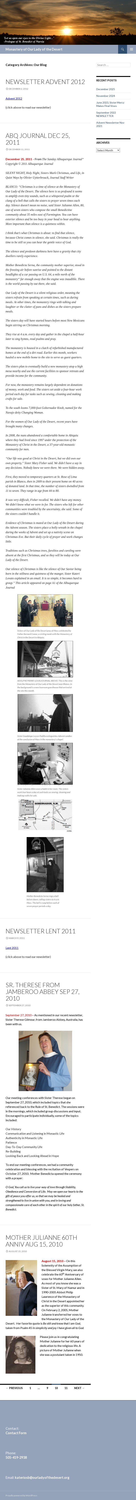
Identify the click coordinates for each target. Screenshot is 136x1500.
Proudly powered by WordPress (21, 1495)
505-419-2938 (16, 1457)
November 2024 (105, 95)
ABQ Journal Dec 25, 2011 (38, 139)
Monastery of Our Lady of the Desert (34, 49)
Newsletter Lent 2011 (41, 931)
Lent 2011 (12, 948)
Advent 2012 (14, 98)
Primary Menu (131, 49)
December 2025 (105, 89)
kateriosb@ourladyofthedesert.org (42, 1477)
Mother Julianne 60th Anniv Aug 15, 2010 (41, 1241)
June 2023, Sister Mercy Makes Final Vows (110, 104)
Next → (79, 1388)
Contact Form (16, 1433)
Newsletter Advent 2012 (45, 81)
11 (65, 1388)
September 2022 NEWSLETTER (106, 114)
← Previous (14, 1388)
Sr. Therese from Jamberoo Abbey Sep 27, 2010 (43, 991)
